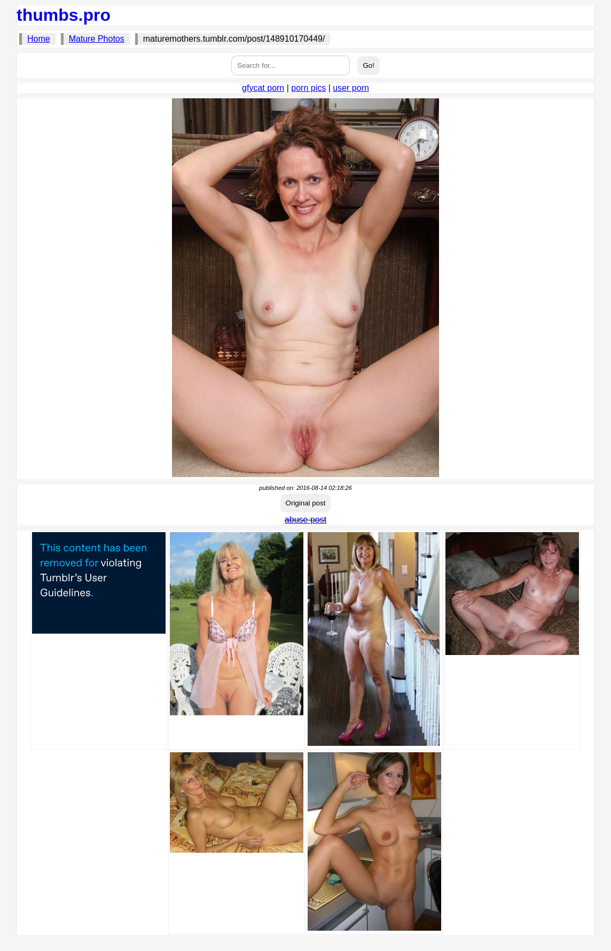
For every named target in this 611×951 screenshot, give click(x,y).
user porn (351, 87)
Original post (306, 503)
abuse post (305, 519)
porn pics (308, 87)
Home (38, 38)
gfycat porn (263, 87)
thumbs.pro (64, 15)
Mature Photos (96, 38)
